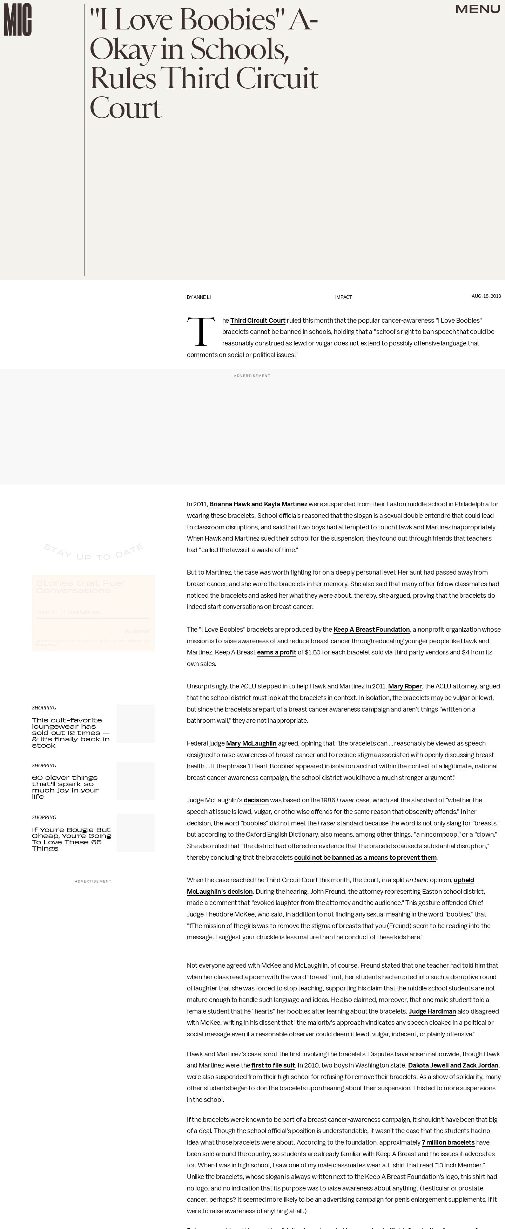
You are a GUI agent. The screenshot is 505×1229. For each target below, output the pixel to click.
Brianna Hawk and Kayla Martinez (258, 504)
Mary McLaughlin (251, 743)
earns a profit (276, 652)
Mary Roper (405, 686)
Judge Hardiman (432, 1011)
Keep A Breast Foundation (372, 629)
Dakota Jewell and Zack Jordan (453, 1065)
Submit (137, 637)
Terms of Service (130, 647)
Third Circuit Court (257, 320)
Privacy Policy (46, 651)
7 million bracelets (448, 1142)
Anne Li (202, 297)
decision (256, 800)
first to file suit (273, 1065)
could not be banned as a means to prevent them (365, 857)
